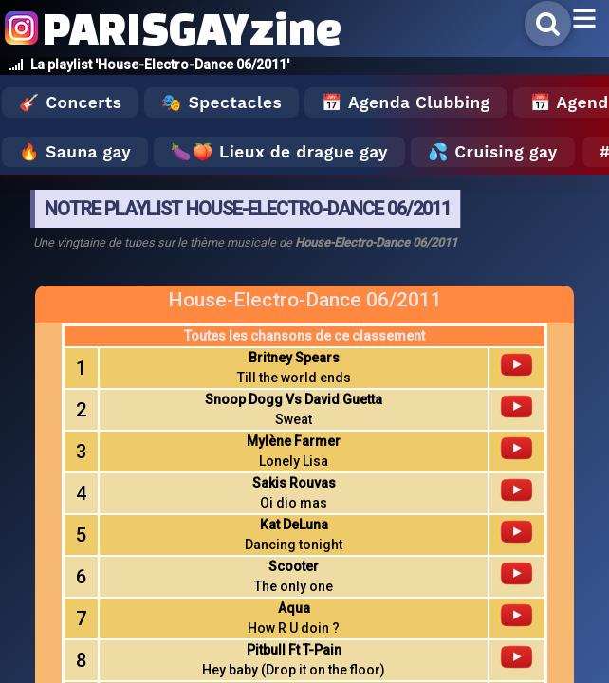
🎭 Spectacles (221, 102)
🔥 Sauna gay (75, 151)
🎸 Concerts (70, 102)
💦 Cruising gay (493, 151)
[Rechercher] (548, 23)
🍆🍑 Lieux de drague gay (279, 151)
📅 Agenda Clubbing (405, 102)
